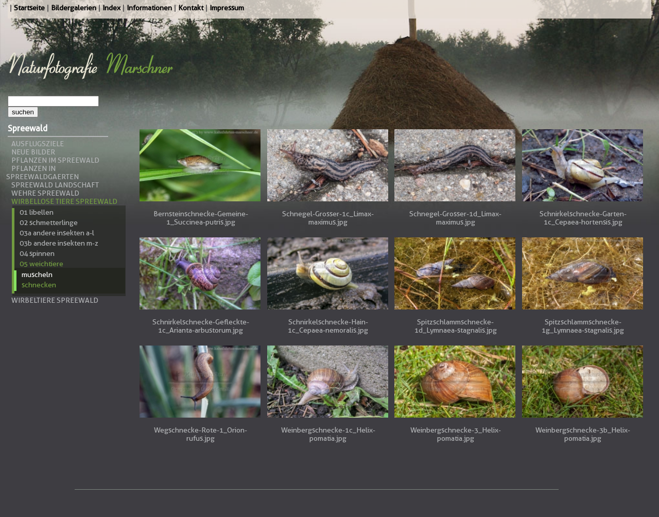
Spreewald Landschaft (55, 185)
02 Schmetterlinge (49, 222)
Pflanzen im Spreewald (55, 160)
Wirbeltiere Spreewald (54, 300)
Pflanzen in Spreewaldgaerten (42, 172)
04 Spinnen (37, 253)
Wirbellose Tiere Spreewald (64, 201)
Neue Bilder (33, 152)
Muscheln (37, 274)
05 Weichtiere (41, 264)
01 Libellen (37, 212)
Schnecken (39, 285)
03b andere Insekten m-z (59, 243)
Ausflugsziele (37, 144)
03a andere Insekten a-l (57, 233)
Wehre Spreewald (45, 193)
